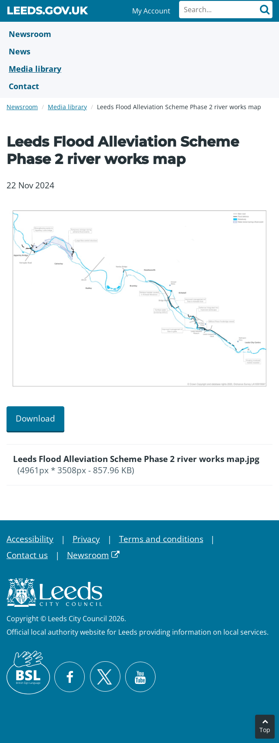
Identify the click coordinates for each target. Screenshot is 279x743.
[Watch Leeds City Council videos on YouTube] (140, 677)
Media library (67, 107)
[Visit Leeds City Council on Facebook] (69, 677)
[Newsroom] (139, 34)
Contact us (27, 555)
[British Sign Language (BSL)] (28, 672)
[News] (139, 51)
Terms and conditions (161, 539)
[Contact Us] (139, 86)
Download (35, 418)
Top (264, 730)
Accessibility (30, 539)
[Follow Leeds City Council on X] (105, 677)
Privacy (86, 539)
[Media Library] (139, 68)
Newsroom (22, 107)
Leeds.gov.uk (47, 12)
